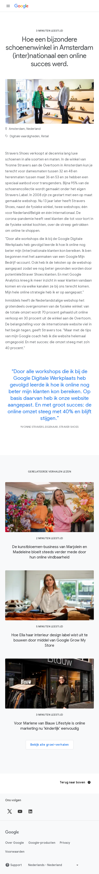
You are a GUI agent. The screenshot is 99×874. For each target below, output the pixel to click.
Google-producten (41, 843)
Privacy (65, 843)
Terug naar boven (75, 782)
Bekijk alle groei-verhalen (49, 745)
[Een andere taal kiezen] (54, 865)
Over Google (14, 843)
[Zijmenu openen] (8, 5)
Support (13, 865)
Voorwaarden (14, 852)
